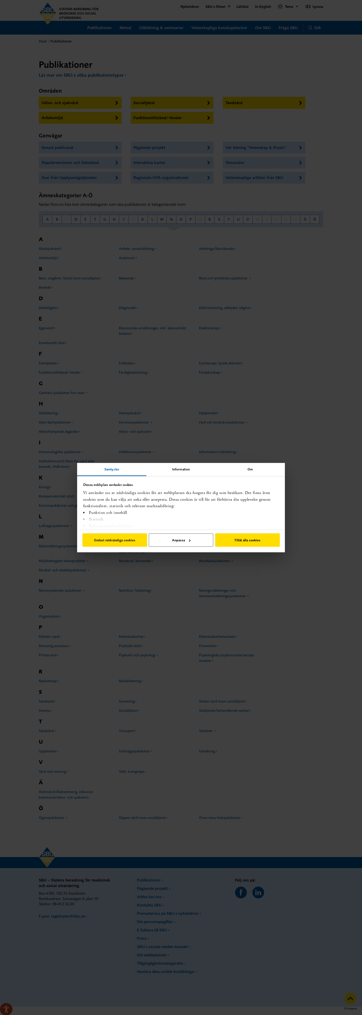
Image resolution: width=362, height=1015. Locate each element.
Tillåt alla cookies (247, 540)
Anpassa (181, 540)
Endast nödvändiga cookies (114, 540)
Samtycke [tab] (111, 469)
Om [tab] (250, 469)
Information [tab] (181, 469)
